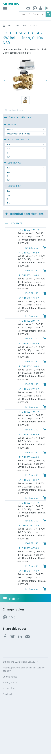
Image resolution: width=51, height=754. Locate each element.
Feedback (13, 599)
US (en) (11, 617)
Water (10, 129)
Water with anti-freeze (18, 133)
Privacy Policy (10, 682)
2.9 (8, 148)
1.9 (8, 144)
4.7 (8, 156)
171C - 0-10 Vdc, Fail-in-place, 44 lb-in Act (9, 25)
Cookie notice (10, 676)
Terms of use (9, 688)
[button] (25, 100)
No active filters (14, 110)
